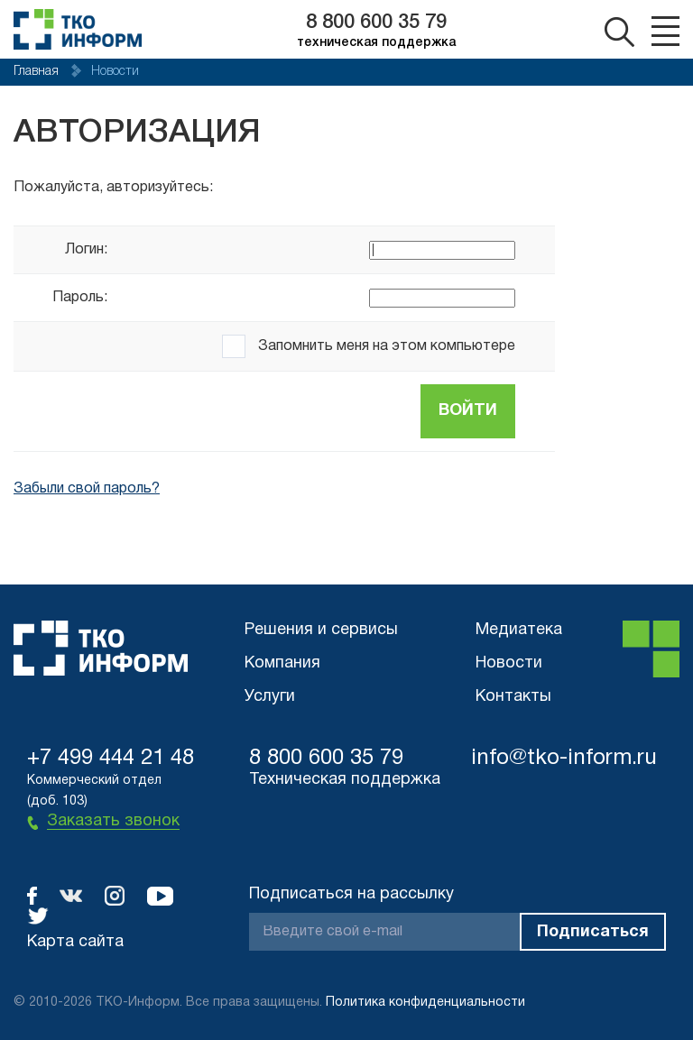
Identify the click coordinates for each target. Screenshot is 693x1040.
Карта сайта (75, 942)
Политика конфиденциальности (425, 1002)
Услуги (270, 696)
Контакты (513, 696)
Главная (38, 72)
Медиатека (519, 630)
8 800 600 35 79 (376, 23)
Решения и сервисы (321, 630)
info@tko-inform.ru (564, 758)
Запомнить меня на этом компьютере (384, 346)
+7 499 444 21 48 (110, 758)
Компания (282, 663)
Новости (509, 663)
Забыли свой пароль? (87, 489)
